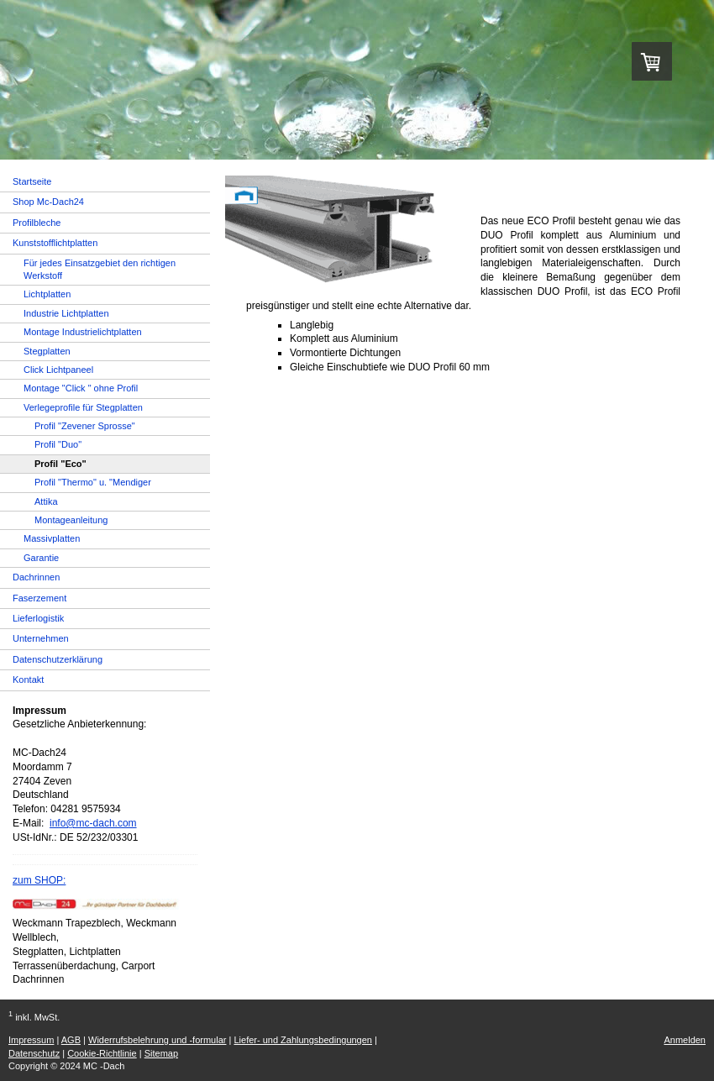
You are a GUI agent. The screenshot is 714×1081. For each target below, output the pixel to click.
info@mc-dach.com (93, 823)
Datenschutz (34, 1053)
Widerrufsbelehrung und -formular (157, 1040)
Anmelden (685, 1040)
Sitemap (161, 1053)
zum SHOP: (39, 880)
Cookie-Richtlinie (102, 1053)
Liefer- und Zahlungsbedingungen (303, 1040)
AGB (71, 1040)
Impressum (31, 1040)
